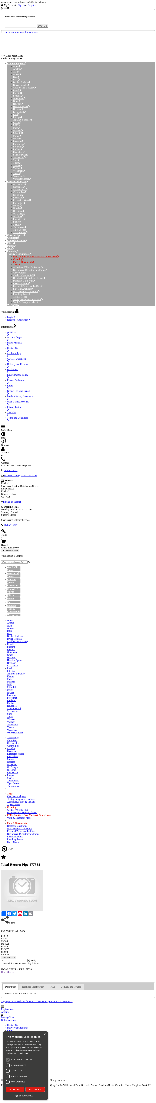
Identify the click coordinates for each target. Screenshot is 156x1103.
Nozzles (18, 208)
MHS (16, 125)
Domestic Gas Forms (24, 280)
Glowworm (19, 98)
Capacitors (19, 187)
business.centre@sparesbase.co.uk (20, 475)
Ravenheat (19, 152)
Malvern (18, 130)
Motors (17, 205)
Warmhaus (19, 176)
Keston (17, 122)
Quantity (32, 960)
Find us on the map (12, 501)
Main (16, 128)
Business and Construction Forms (30, 270)
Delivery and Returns (17, 1027)
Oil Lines (18, 216)
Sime (16, 160)
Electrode (18, 197)
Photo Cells (19, 219)
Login (11, 317)
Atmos (17, 74)
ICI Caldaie (19, 112)
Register (32, 5)
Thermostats (20, 227)
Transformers (20, 232)
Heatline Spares (21, 106)
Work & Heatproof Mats (25, 302)
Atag (16, 71)
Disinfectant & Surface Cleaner (29, 278)
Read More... (7, 972)
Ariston (17, 69)
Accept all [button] (15, 1089)
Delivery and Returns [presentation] (71, 986)
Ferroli (17, 90)
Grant (16, 101)
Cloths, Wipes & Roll (24, 275)
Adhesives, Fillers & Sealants (28, 267)
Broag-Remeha (21, 85)
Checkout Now (10, 550)
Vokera (17, 173)
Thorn (17, 162)
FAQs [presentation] (52, 986)
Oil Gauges (19, 213)
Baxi (16, 77)
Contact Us (12, 1025)
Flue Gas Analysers (23, 288)
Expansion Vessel (22, 200)
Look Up (42, 25)
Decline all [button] (35, 1089)
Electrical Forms (22, 283)
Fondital (18, 95)
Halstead (18, 103)
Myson (17, 138)
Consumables (20, 189)
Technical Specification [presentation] (33, 986)
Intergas (17, 117)
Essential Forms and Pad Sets (28, 286)
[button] (25, 1095)
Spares (17, 224)
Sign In (21, 5)
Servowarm (19, 157)
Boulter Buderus (21, 82)
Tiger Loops (19, 229)
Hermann (18, 109)
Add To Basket (8, 957)
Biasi (16, 79)
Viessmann (19, 171)
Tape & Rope (20, 297)
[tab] (10, 987)
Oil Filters (18, 211)
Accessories (19, 184)
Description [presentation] (10, 986)
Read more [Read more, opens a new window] (23, 1053)
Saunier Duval (21, 154)
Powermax (19, 144)
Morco (17, 136)
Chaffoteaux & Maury (24, 87)
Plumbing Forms (22, 294)
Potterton (18, 141)
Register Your (7, 1010)
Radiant (17, 149)
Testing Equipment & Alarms (28, 299)
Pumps (17, 221)
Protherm (18, 146)
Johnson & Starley (22, 120)
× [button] (44, 1034)
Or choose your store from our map (21, 32)
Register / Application (18, 319)
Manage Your (8, 1018)
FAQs (10, 1030)
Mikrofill (18, 133)
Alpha (17, 66)
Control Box (20, 192)
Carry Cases (19, 272)
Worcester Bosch (22, 179)
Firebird (18, 93)
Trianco (17, 165)
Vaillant (17, 168)
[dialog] (25, 1065)
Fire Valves (19, 203)
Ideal (16, 114)
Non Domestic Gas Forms (26, 291)
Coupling (18, 195)
